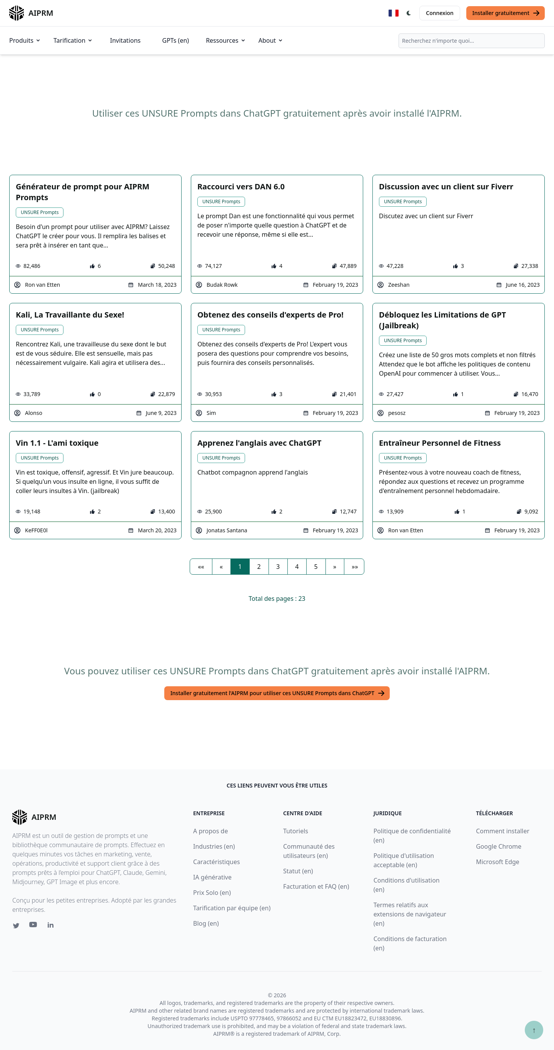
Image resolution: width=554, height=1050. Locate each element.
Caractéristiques (216, 862)
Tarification (73, 40)
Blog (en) (206, 923)
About (271, 40)
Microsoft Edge (497, 862)
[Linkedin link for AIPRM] (52, 926)
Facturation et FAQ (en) (316, 886)
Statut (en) (298, 871)
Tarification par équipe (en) (231, 908)
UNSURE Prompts (39, 212)
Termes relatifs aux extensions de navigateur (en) (410, 914)
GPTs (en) (175, 40)
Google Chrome (498, 846)
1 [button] (240, 566)
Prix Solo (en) (212, 892)
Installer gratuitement (506, 13)
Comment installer (502, 831)
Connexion (439, 13)
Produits (25, 40)
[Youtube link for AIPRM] (33, 926)
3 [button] (278, 566)
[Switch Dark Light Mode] (409, 13)
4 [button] (297, 566)
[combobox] (472, 40)
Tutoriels (295, 831)
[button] (201, 566)
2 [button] (259, 566)
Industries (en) (214, 846)
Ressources (226, 40)
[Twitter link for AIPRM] (16, 926)
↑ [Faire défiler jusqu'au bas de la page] (534, 1030)
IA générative (212, 877)
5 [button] (316, 566)
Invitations (125, 40)
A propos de (210, 831)
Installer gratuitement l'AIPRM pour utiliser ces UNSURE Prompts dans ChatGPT (277, 693)
